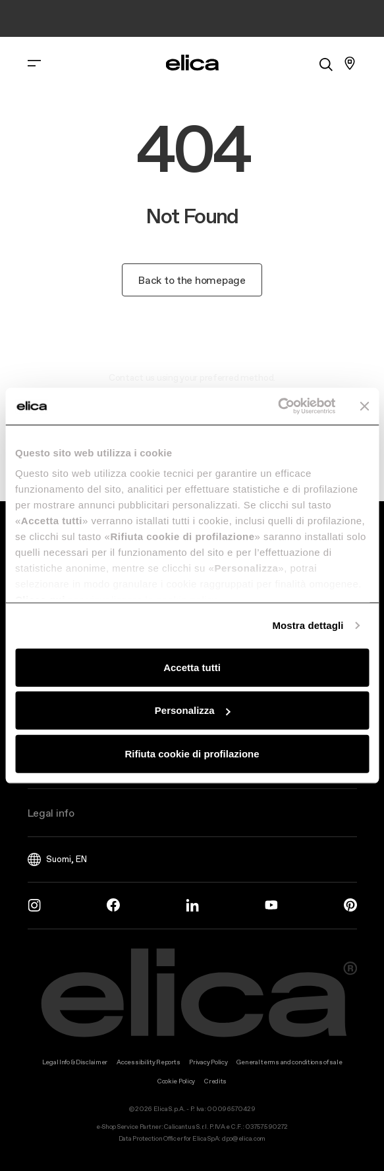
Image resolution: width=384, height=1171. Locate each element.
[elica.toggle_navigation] (34, 63)
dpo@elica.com (243, 1138)
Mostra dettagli (307, 625)
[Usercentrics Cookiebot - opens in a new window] (277, 406)
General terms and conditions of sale (289, 1062)
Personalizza (193, 710)
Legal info (51, 812)
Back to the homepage (191, 280)
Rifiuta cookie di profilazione (191, 753)
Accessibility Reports (148, 1062)
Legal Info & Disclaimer (75, 1062)
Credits (215, 1081)
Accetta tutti (192, 666)
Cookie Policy (176, 1081)
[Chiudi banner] (364, 406)
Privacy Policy (208, 1062)
